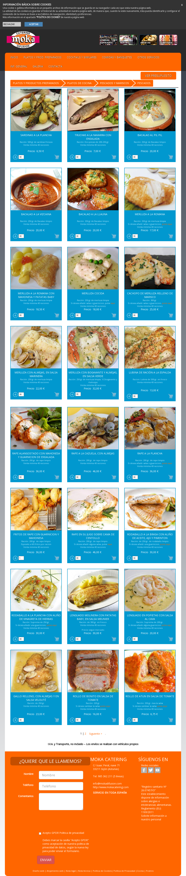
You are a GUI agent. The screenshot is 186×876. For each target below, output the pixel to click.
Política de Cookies (102, 870)
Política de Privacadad (124, 870)
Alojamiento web (55, 870)
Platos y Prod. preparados (43, 57)
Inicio (14, 57)
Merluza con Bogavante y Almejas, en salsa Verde (92, 374)
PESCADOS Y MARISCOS (114, 83)
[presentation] (66, 820)
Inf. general (18, 66)
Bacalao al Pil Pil (150, 135)
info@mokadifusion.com (107, 783)
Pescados (144, 83)
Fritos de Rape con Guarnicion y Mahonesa (36, 536)
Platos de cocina (79, 83)
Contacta (55, 66)
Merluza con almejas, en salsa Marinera (36, 374)
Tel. (108, 776)
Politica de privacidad (71, 833)
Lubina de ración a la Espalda (150, 372)
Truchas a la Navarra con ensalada (93, 136)
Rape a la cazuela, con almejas (92, 453)
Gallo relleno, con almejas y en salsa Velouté (36, 698)
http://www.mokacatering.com (111, 787)
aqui (113, 303)
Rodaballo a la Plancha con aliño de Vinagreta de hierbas (36, 617)
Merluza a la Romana (150, 214)
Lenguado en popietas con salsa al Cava (150, 617)
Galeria (38, 66)
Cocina (140, 870)
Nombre (28, 774)
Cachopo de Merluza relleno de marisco (150, 295)
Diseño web (38, 870)
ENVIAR (45, 860)
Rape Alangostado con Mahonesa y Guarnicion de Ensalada (36, 455)
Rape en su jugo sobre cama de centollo (93, 536)
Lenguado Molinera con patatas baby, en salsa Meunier (93, 617)
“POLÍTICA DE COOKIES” (48, 17)
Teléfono (28, 785)
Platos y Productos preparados (36, 83)
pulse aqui (167, 224)
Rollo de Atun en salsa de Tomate (150, 696)
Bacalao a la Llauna (93, 214)
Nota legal (71, 870)
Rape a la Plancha (149, 453)
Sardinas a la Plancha (36, 135)
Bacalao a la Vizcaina (36, 214)
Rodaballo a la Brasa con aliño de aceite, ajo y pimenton (150, 536)
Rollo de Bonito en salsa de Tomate (93, 698)
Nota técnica (84, 870)
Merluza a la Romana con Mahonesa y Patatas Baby (36, 295)
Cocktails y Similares (82, 57)
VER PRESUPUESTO (158, 76)
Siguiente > (95, 733)
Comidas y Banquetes (117, 57)
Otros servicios (148, 57)
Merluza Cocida (93, 293)
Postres (149, 870)
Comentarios (25, 796)
